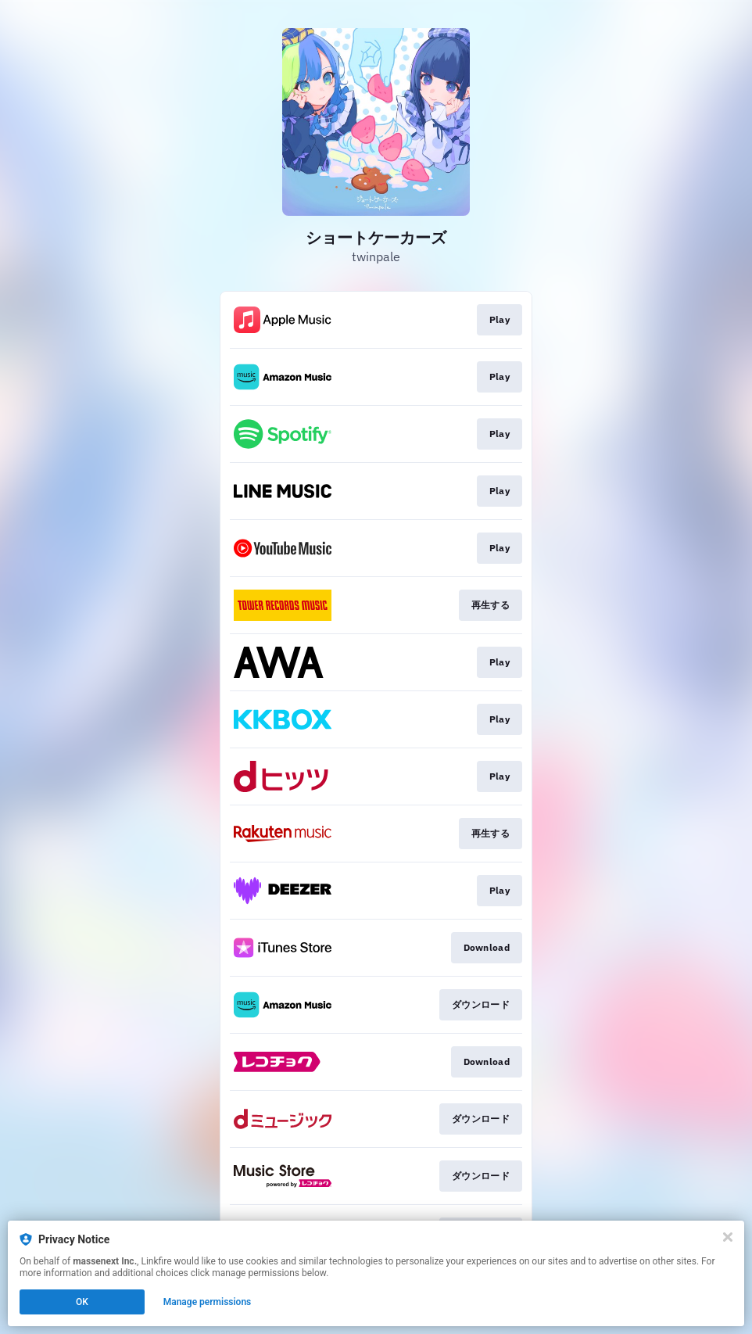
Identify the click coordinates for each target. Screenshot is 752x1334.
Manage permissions (207, 1301)
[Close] (727, 1237)
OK (82, 1301)
